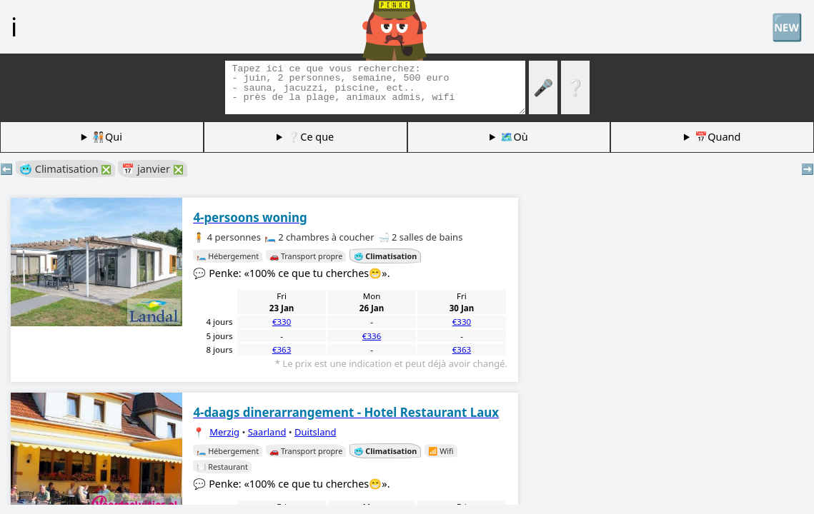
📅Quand (717, 136)
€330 (281, 321)
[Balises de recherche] (375, 87)
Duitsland (315, 431)
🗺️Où (513, 136)
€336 (371, 336)
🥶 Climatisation (65, 169)
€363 (281, 349)
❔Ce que (310, 136)
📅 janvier (152, 169)
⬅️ (6, 169)
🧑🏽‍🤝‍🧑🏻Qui (107, 136)
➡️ (807, 169)
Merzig (224, 431)
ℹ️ (14, 26)
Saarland (267, 431)
